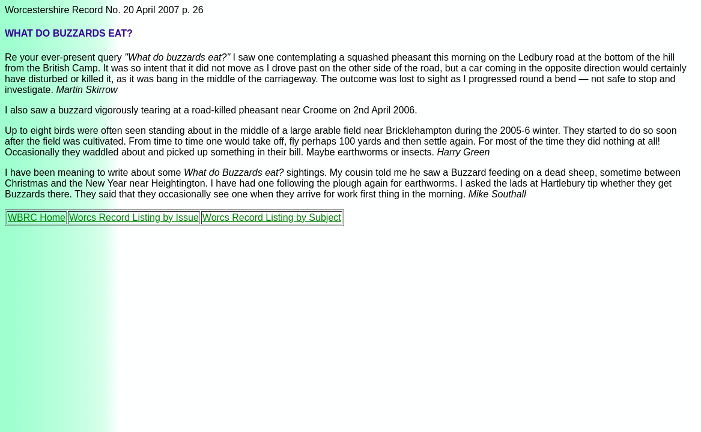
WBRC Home (36, 217)
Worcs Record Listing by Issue (134, 217)
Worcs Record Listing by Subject (271, 217)
